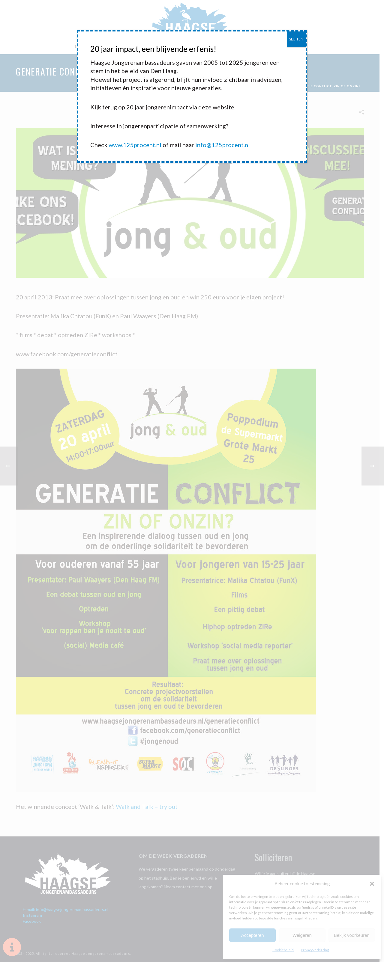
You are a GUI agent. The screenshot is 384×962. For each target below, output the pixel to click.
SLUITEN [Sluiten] (296, 39)
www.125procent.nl (135, 144)
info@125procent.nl (222, 144)
